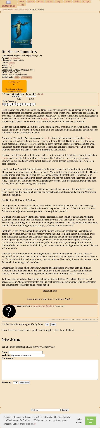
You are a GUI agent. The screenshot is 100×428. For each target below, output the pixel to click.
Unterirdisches (26, 78)
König (89, 140)
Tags (58, 1)
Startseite (4, 9)
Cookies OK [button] (90, 420)
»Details (40, 97)
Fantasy (16, 9)
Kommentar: (8, 362)
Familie (45, 121)
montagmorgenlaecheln (42, 310)
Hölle (4, 160)
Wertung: (7, 390)
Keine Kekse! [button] (79, 420)
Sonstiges (86, 1)
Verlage (40, 1)
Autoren (31, 1)
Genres (49, 1)
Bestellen (14, 82)
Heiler (17, 78)
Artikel (77, 1)
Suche (22, 4)
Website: (6, 359)
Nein (53, 329)
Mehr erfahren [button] (27, 424)
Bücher (21, 1)
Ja (47, 329)
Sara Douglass (23, 9)
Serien (68, 1)
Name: (5, 356)
